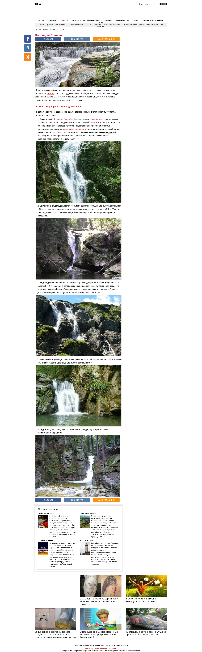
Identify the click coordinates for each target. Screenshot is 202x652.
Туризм (64, 20)
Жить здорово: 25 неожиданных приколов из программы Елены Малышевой (99, 634)
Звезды (52, 20)
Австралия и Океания (148, 25)
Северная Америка (112, 25)
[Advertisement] (145, 50)
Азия (42, 25)
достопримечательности (74, 129)
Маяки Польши (86, 540)
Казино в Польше (46, 513)
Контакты (113, 649)
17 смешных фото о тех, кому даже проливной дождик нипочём (146, 633)
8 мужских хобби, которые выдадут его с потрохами (141, 600)
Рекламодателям (101, 649)
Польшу (50, 93)
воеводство (95, 119)
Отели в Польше (45, 540)
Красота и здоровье (153, 20)
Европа (89, 25)
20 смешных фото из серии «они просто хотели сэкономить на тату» (99, 601)
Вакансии (88, 649)
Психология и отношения (85, 20)
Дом (101, 22)
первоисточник (134, 651)
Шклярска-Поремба (63, 119)
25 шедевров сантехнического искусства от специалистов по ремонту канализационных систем (55, 634)
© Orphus (124, 645)
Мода (41, 20)
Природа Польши (88, 513)
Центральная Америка (56, 25)
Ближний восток (76, 25)
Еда (136, 20)
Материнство (123, 20)
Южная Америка (130, 25)
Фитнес (108, 20)
